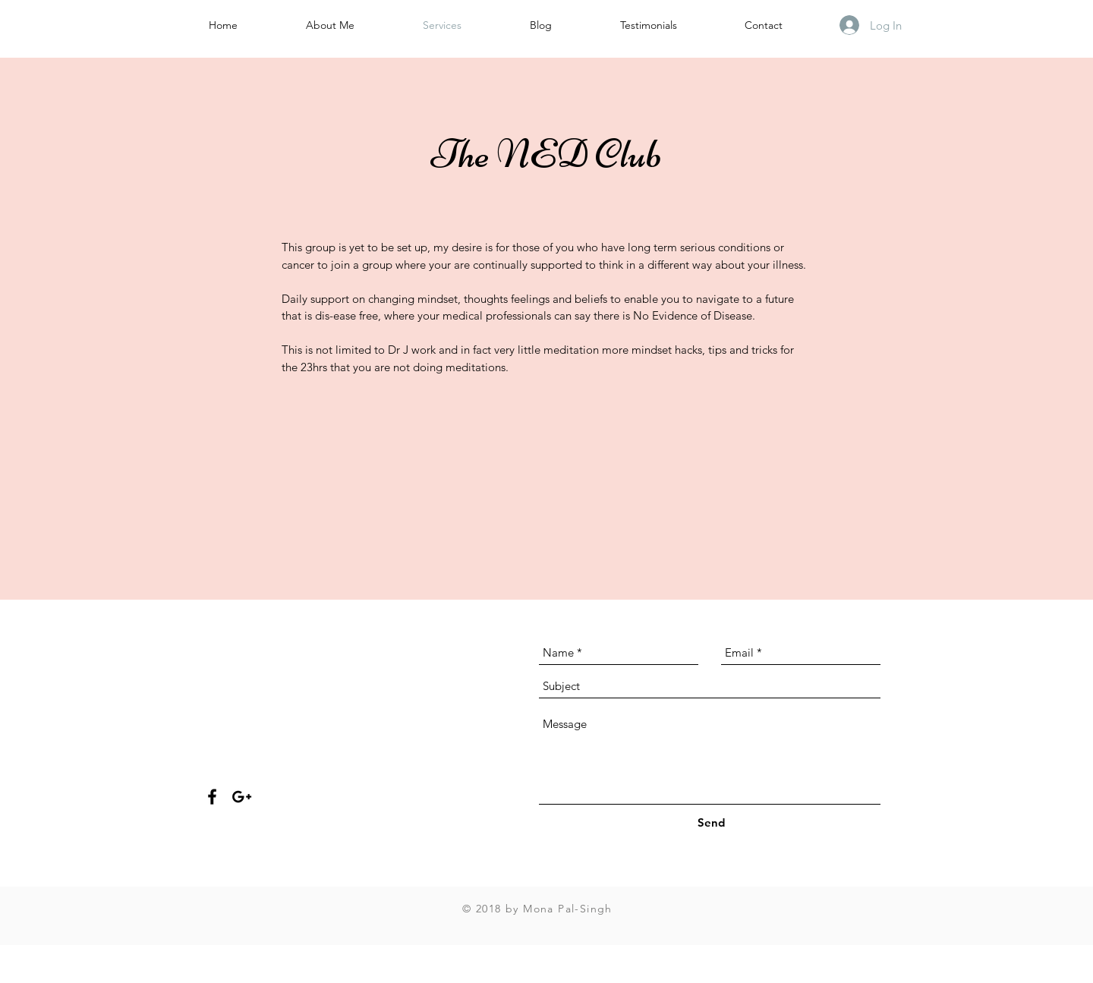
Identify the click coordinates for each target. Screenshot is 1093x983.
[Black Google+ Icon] (242, 796)
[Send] (711, 822)
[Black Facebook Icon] (212, 796)
